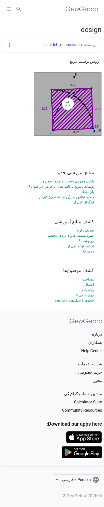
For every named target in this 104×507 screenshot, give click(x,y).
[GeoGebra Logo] (82, 9)
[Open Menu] (9, 9)
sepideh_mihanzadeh (63, 44)
